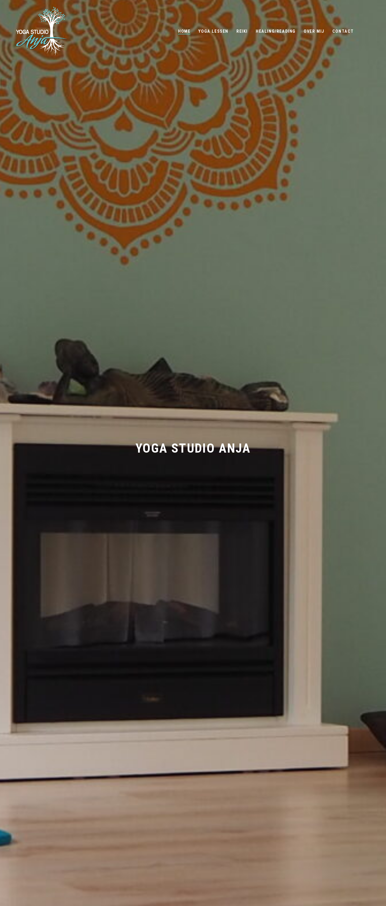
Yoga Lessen (213, 31)
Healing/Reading (276, 31)
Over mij (314, 31)
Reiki (242, 31)
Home (184, 31)
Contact (343, 31)
